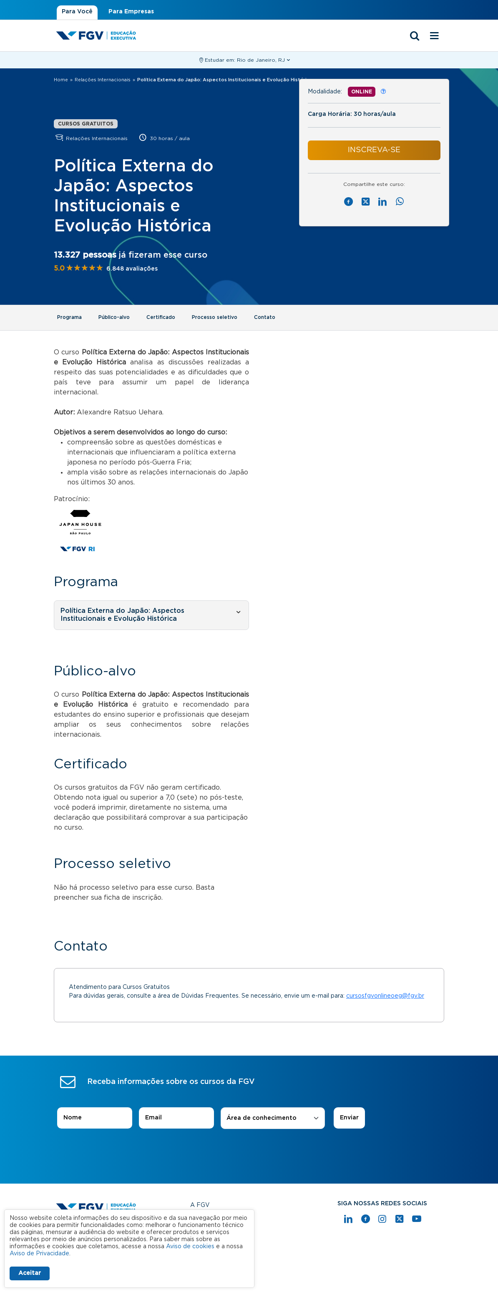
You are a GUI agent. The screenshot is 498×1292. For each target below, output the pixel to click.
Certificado (160, 317)
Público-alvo (114, 317)
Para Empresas (131, 12)
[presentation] (249, 1152)
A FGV (200, 1205)
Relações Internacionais (103, 80)
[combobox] (272, 1118)
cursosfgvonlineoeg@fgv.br (385, 996)
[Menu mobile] (434, 36)
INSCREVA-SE (374, 150)
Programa (69, 317)
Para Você (77, 12)
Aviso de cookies (190, 1246)
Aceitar (29, 1273)
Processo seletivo (214, 317)
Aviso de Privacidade (39, 1254)
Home (61, 80)
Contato (264, 317)
